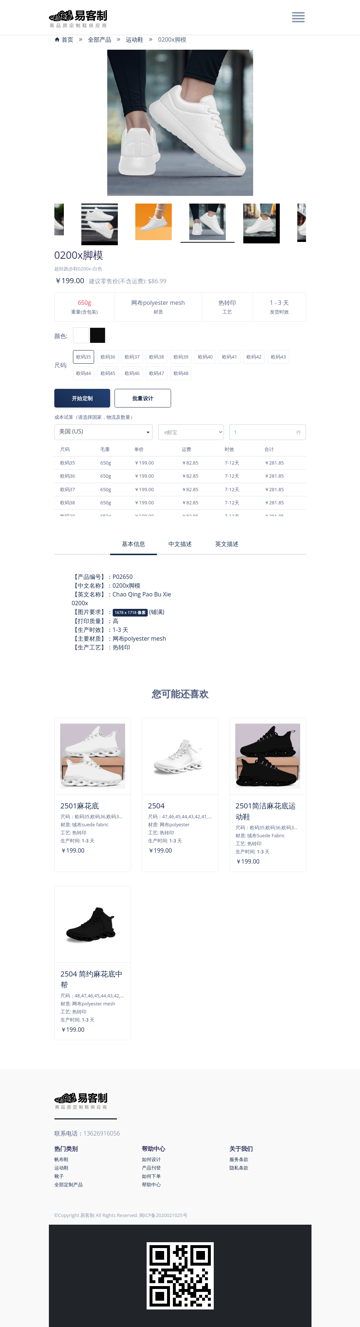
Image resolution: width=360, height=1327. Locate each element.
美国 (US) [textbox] (71, 431)
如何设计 (151, 1159)
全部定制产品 (68, 1184)
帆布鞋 (61, 1159)
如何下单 (151, 1176)
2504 (156, 806)
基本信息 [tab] (133, 544)
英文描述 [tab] (227, 544)
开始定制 (82, 398)
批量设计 (142, 398)
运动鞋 (134, 39)
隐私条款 (238, 1167)
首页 (63, 39)
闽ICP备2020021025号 (163, 1215)
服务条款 (238, 1159)
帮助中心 (151, 1184)
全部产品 (99, 39)
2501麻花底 (80, 806)
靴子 (59, 1176)
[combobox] (103, 432)
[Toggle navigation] (297, 17)
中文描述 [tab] (180, 544)
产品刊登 (151, 1167)
